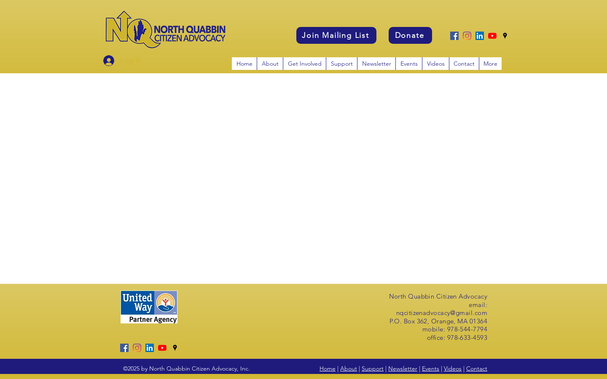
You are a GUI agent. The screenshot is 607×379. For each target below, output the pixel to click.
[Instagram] (467, 36)
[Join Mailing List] (336, 35)
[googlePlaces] (505, 36)
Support (373, 368)
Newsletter (402, 368)
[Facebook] (454, 36)
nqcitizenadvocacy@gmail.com (441, 313)
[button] (304, 63)
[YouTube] (492, 36)
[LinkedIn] (479, 36)
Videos (453, 368)
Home (328, 368)
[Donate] (410, 35)
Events (430, 368)
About (348, 368)
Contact (476, 368)
